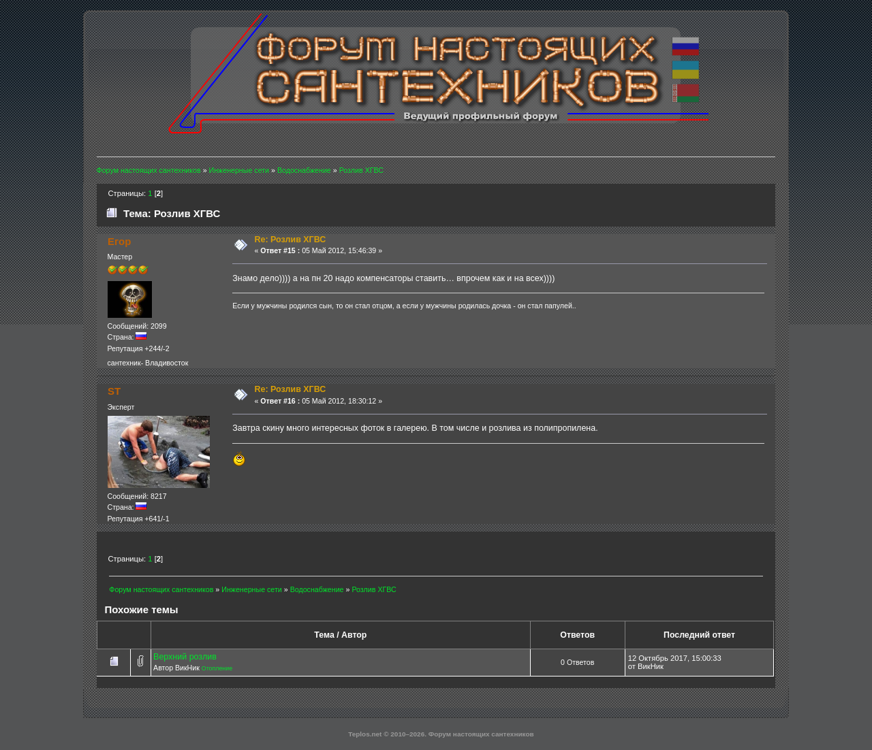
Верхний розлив (185, 657)
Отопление (217, 668)
